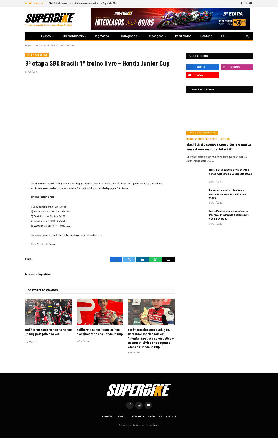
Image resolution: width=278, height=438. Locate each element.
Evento (46, 36)
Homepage (108, 416)
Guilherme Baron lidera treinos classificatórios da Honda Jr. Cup (100, 332)
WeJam (155, 425)
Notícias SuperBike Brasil (202, 132)
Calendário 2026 (74, 36)
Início (27, 45)
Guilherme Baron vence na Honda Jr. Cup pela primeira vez (48, 332)
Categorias (129, 36)
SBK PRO (225, 139)
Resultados (183, 36)
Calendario (137, 416)
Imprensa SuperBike (38, 274)
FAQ (224, 36)
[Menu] (31, 36)
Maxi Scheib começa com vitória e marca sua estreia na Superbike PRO (83, 3)
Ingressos (102, 36)
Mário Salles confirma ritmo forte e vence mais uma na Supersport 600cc (230, 172)
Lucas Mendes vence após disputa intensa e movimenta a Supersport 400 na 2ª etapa (229, 215)
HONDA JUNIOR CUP (37, 54)
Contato (206, 36)
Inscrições (156, 36)
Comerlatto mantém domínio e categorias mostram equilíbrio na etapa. (228, 194)
